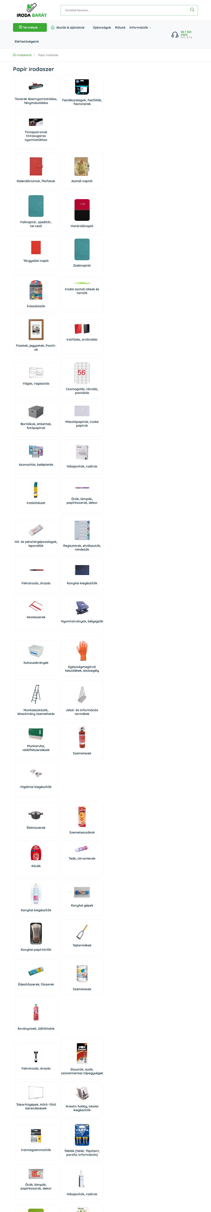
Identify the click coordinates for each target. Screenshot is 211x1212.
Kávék (88, 533)
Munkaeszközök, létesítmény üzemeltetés (88, 453)
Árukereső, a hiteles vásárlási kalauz (130, 1184)
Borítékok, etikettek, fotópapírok (88, 282)
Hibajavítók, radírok (58, 323)
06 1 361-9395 (186, 33)
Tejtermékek (118, 577)
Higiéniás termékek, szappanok (28, 1021)
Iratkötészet (88, 320)
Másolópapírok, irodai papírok (119, 278)
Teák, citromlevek (119, 525)
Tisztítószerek (28, 966)
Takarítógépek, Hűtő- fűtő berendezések (88, 668)
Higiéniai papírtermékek (118, 977)
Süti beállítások (153, 1115)
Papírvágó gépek (119, 764)
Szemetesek (58, 497)
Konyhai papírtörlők (88, 579)
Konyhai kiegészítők (118, 368)
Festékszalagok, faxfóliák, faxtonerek (58, 106)
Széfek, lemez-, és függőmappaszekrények (58, 931)
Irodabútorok (119, 935)
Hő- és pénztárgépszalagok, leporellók (28, 367)
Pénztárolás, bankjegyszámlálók (58, 760)
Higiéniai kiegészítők (88, 494)
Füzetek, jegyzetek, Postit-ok (88, 238)
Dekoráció (28, 1060)
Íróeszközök (28, 243)
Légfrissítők (58, 1025)
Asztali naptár (58, 153)
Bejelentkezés (149, 1099)
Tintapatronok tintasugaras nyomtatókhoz (88, 103)
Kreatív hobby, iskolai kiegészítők (119, 668)
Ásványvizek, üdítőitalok (88, 622)
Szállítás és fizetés (25, 1154)
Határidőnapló (119, 155)
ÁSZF (16, 1161)
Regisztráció (148, 1106)
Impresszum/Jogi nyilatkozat (32, 1176)
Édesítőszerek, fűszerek (28, 621)
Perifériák (88, 840)
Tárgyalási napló (28, 190)
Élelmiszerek (28, 533)
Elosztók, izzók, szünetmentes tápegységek (58, 668)
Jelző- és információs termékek (119, 453)
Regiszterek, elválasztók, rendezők (58, 367)
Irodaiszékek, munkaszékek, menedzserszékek (88, 931)
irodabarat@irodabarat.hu (44, 1128)
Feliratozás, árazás (89, 368)
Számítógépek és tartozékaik (58, 843)
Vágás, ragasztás (28, 277)
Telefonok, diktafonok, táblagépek (28, 882)
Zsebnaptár (58, 194)
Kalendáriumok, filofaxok (28, 153)
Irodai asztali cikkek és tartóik (58, 227)
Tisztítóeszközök (58, 968)
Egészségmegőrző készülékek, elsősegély (58, 453)
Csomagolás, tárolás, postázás (58, 284)
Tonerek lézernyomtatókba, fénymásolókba (28, 104)
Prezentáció (58, 876)
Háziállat (58, 1057)
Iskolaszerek (28, 400)
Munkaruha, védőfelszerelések (28, 493)
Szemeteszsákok (58, 538)
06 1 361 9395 (38, 1115)
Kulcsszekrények (28, 449)
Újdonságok (102, 27)
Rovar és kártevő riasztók (119, 1023)
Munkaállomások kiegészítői (28, 932)
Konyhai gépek (58, 576)
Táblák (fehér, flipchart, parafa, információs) (58, 715)
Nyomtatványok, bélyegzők (58, 406)
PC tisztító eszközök (119, 842)
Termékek (30, 27)
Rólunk (120, 27)
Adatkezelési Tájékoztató (29, 1169)
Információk (140, 27)
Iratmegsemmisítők (28, 717)
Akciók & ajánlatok (70, 27)
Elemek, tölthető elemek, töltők (88, 761)
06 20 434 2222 (36, 1122)
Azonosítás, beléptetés (28, 322)
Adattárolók (28, 835)
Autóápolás (88, 979)
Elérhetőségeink (27, 41)
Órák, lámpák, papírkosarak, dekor (119, 320)
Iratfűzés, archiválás (119, 234)
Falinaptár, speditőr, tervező (88, 153)
